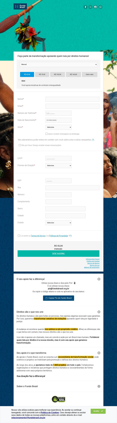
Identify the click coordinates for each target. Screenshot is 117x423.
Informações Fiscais (92, 259)
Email (20, 106)
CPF (19, 158)
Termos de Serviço (38, 236)
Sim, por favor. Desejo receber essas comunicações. (40, 145)
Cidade (21, 215)
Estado (21, 222)
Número (21, 194)
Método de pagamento (91, 267)
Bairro (20, 208)
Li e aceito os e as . (44, 236)
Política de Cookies (93, 261)
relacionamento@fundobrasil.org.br (28, 418)
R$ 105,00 (57, 74)
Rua (19, 187)
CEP (19, 180)
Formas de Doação (26, 165)
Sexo (20, 127)
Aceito (98, 411)
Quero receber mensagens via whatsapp (62, 134)
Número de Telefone (26, 113)
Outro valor (89, 74)
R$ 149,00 (73, 74)
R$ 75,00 (42, 74)
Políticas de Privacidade (58, 236)
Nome (20, 99)
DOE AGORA (58, 253)
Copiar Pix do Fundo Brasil (59, 298)
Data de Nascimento (26, 120)
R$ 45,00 (27, 74)
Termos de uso (94, 265)
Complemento (24, 201)
